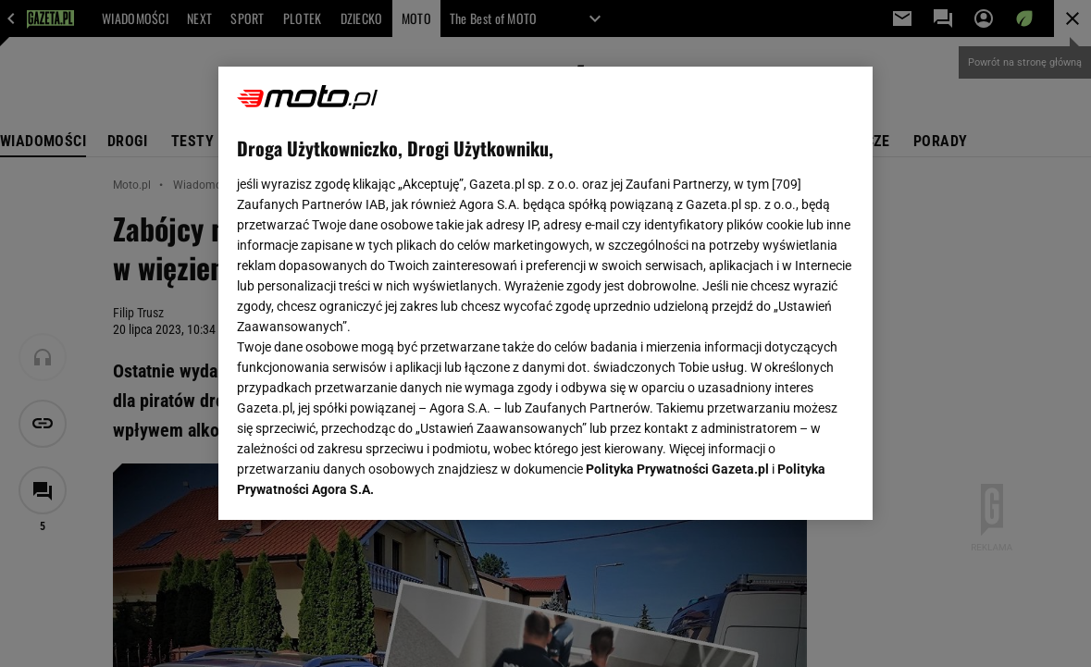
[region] (545, 293)
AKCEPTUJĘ (791, 483)
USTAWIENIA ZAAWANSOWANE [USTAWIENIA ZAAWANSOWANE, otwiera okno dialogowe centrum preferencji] (357, 483)
